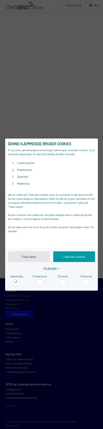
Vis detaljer (50, 268)
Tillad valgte (28, 256)
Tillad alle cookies (74, 256)
